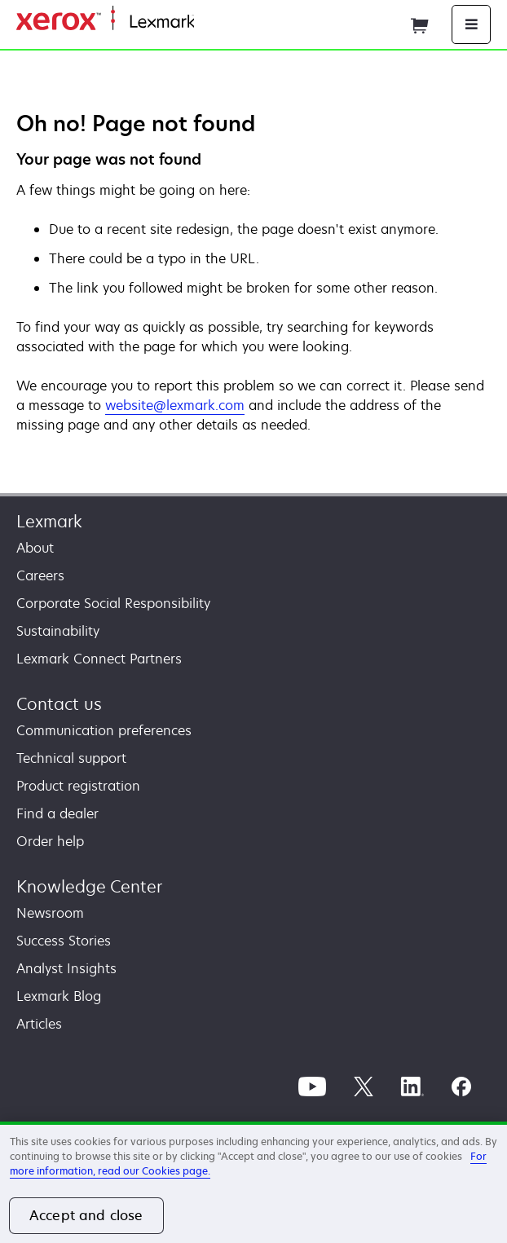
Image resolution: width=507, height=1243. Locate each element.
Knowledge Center (89, 886)
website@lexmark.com (175, 405)
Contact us (59, 704)
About (35, 548)
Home (210, 22)
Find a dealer (57, 813)
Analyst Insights (66, 968)
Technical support (71, 758)
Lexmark (49, 521)
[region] (253, 1182)
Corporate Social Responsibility (113, 603)
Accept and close (86, 1215)
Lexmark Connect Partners (99, 659)
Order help (50, 841)
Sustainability (57, 631)
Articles (39, 1024)
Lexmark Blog (58, 996)
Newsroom (50, 913)
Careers (40, 575)
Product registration (78, 786)
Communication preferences (104, 730)
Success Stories (63, 941)
